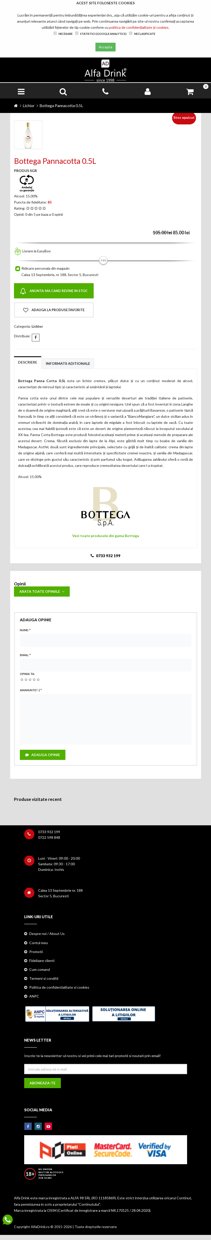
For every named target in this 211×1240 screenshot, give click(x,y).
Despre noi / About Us (47, 933)
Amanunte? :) (31, 690)
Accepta (105, 47)
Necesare (63, 33)
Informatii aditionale (68, 363)
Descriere (27, 362)
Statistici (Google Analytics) (100, 33)
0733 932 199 (49, 832)
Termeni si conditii (43, 978)
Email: (25, 655)
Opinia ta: (27, 673)
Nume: (25, 630)
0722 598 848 (49, 837)
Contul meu (38, 943)
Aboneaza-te (42, 1083)
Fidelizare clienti (41, 960)
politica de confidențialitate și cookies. (139, 27)
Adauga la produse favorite (54, 310)
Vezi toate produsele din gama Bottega (105, 536)
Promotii (36, 951)
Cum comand (39, 969)
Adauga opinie (42, 755)
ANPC (34, 996)
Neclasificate (142, 33)
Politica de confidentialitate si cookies (59, 987)
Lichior (29, 105)
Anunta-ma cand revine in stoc (54, 291)
